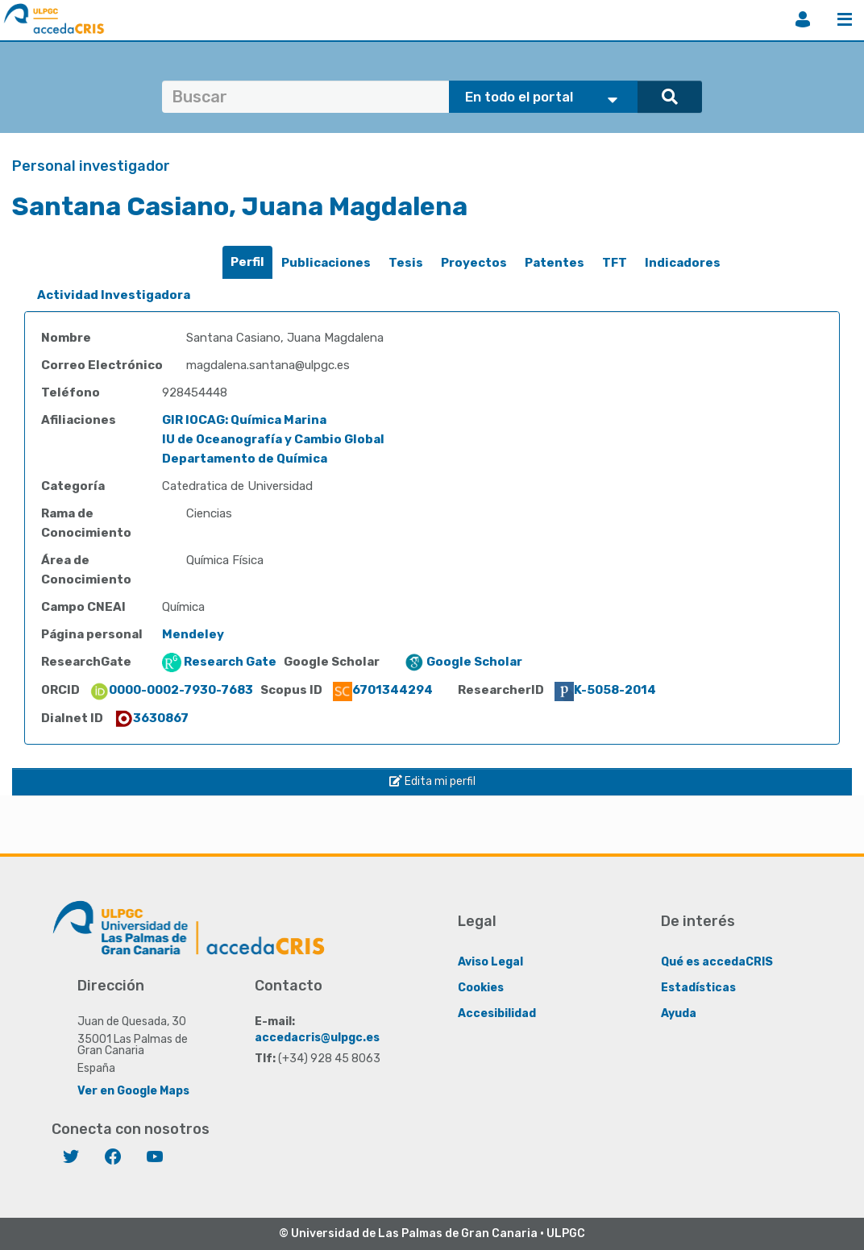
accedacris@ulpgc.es (317, 1037)
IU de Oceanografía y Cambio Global (273, 439)
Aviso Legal (490, 961)
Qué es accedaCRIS (717, 961)
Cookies (481, 987)
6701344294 (383, 690)
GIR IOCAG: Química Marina (244, 420)
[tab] (247, 262)
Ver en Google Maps (133, 1090)
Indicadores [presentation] (683, 262)
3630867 (151, 718)
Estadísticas (698, 987)
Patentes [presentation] (554, 262)
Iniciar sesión (802, 19)
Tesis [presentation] (405, 262)
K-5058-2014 (605, 690)
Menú (844, 19)
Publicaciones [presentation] (326, 262)
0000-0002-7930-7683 (171, 690)
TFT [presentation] (614, 262)
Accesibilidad (497, 1013)
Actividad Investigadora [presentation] (113, 295)
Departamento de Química (244, 458)
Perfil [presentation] (247, 262)
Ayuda (678, 1013)
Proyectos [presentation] (474, 262)
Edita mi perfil (432, 781)
